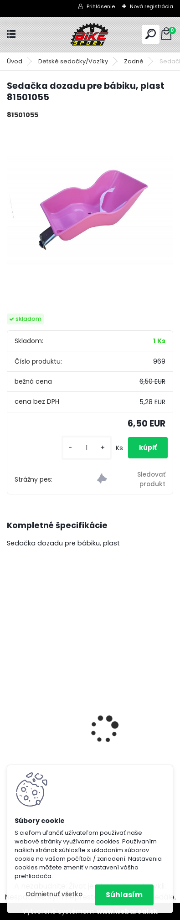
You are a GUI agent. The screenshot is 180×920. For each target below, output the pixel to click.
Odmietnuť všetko (54, 894)
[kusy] (86, 448)
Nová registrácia (151, 6)
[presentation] (12, 713)
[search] (150, 34)
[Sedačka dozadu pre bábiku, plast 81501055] (90, 209)
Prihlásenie (101, 6)
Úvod (14, 61)
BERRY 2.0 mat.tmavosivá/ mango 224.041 (88, 712)
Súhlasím (124, 894)
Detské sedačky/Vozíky (73, 61)
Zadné (134, 61)
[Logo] (90, 34)
